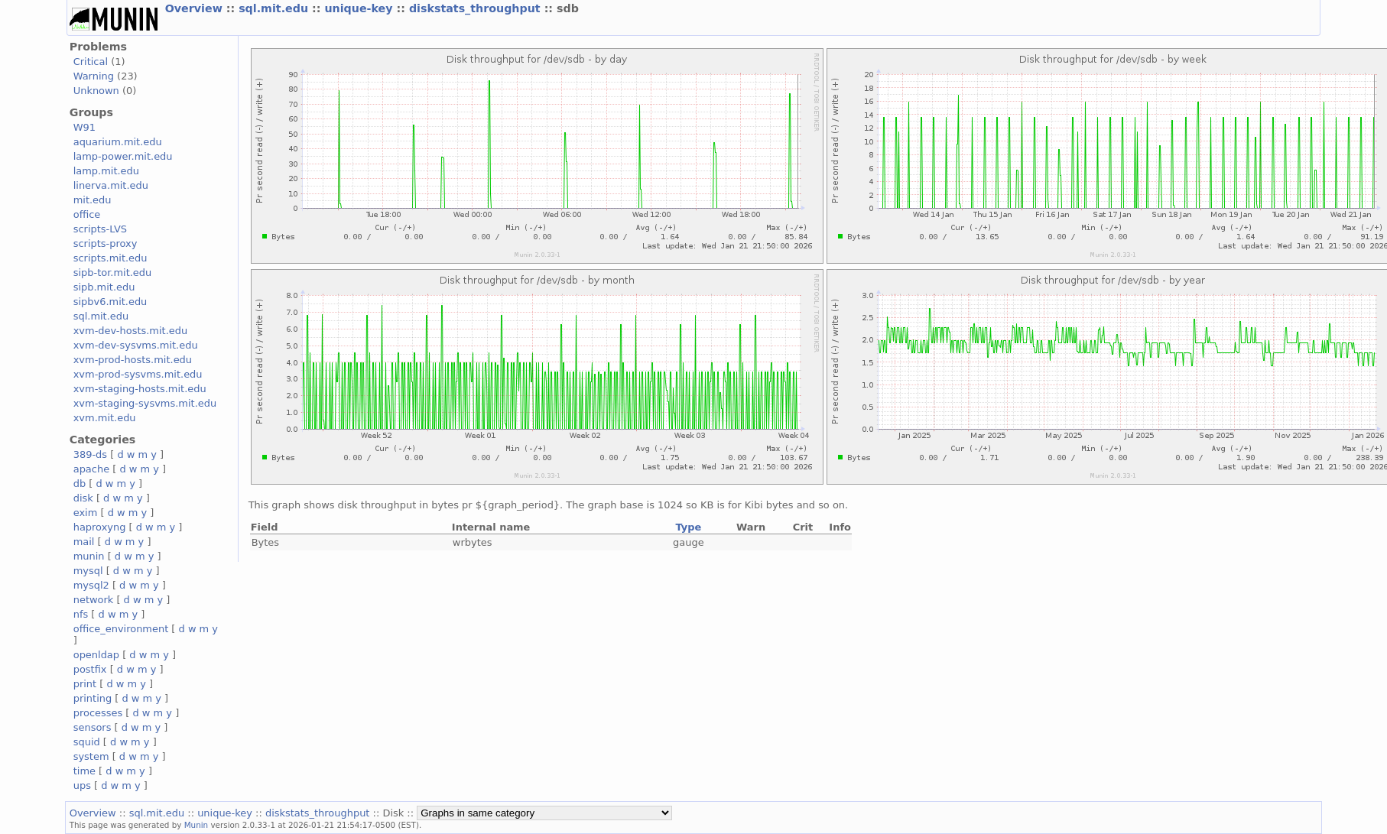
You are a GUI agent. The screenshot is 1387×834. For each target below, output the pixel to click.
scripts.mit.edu (110, 258)
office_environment (121, 628)
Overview (195, 8)
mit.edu (92, 200)
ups (82, 785)
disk (83, 498)
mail (84, 541)
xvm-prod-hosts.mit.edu (132, 359)
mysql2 (91, 585)
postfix (90, 669)
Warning (93, 76)
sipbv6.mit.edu (110, 301)
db (79, 483)
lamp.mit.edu (106, 171)
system (91, 756)
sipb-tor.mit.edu (112, 272)
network (93, 599)
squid (86, 742)
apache (91, 469)
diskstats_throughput (476, 8)
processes (98, 713)
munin (89, 556)
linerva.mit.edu (110, 185)
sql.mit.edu (275, 8)
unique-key (360, 8)
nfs (81, 614)
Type (688, 527)
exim (85, 512)
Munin (196, 824)
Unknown (96, 90)
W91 (84, 127)
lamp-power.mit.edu (123, 156)
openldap (96, 654)
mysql (88, 570)
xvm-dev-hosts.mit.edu (130, 330)
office (87, 214)
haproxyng (99, 527)
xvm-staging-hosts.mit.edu (139, 388)
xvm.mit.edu (104, 417)
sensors (92, 727)
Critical (90, 61)
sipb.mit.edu (104, 287)
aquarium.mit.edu (117, 142)
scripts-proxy (105, 243)
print (84, 684)
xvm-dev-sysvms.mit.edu (135, 345)
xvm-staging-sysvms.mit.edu (144, 403)
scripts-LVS (100, 229)
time (84, 771)
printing (92, 698)
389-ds (90, 454)
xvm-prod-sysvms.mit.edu (138, 374)
